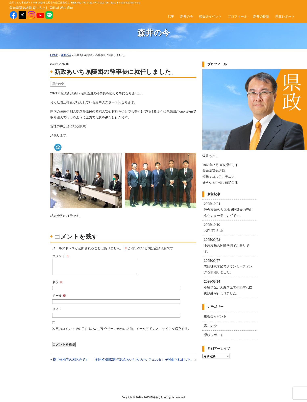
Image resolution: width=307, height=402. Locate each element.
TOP (171, 16)
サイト (57, 309)
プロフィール (237, 16)
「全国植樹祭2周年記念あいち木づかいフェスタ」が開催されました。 (143, 359)
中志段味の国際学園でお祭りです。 (226, 245)
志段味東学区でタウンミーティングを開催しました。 (228, 266)
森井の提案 (261, 16)
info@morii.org (132, 2)
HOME (54, 55)
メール (59, 295)
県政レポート (285, 16)
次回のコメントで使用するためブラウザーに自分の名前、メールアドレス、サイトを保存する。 (121, 328)
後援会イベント (210, 16)
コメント (60, 256)
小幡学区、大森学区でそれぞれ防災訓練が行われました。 (228, 287)
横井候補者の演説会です (70, 359)
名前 (57, 282)
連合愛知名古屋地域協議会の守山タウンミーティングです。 (228, 209)
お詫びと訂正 (213, 227)
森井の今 (186, 16)
